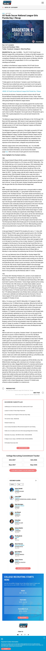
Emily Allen (18, 520)
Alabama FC (17, 514)
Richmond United (19, 546)
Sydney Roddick (19, 528)
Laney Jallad (18, 496)
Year (19, 484)
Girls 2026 (33, 460)
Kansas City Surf (19, 522)
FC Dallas (17, 507)
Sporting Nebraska (19, 554)
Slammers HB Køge (19, 491)
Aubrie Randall (18, 488)
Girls (3, 13)
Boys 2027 (12, 465)
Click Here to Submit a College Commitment (23, 470)
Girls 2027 (12, 460)
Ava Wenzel (18, 512)
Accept (6, 648)
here (6, 152)
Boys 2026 (33, 465)
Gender (12, 484)
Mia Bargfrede (18, 536)
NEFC (16, 538)
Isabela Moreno (19, 559)
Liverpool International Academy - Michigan (25, 499)
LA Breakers (18, 530)
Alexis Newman (19, 544)
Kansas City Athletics (20, 562)
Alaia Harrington (19, 504)
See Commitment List (23, 568)
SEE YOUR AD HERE (23, 448)
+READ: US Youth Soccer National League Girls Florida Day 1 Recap (21, 91)
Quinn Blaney (18, 551)
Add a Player (23, 617)
